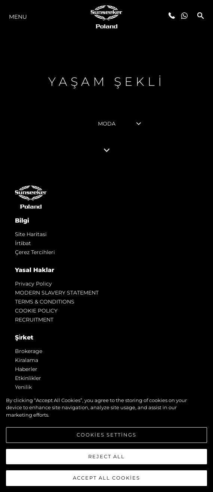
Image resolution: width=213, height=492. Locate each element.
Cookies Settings (106, 438)
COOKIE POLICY (36, 310)
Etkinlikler (28, 378)
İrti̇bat (23, 243)
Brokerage (28, 351)
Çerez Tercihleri (35, 252)
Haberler (26, 369)
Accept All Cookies (106, 482)
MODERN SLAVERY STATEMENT (57, 292)
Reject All (106, 460)
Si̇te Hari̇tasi (31, 234)
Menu (18, 16)
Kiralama (26, 360)
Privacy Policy (33, 283)
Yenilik (23, 387)
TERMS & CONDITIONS (44, 301)
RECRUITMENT (34, 319)
